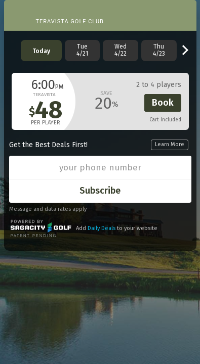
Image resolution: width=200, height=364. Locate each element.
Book (163, 102)
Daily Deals (101, 228)
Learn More (169, 144)
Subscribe (100, 190)
